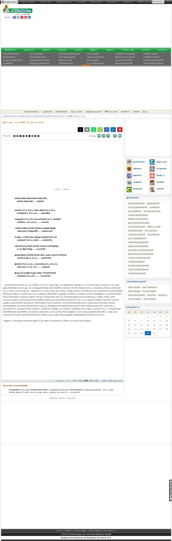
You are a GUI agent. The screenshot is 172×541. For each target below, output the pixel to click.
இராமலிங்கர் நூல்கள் (123, 63)
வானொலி (80, 2)
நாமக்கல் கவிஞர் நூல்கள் (153, 60)
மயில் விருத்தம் (134, 299)
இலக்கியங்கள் (10, 50)
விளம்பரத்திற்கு (94, 530)
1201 (96, 381)
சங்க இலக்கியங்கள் (11, 54)
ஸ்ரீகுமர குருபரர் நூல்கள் (125, 57)
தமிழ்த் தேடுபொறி (63, 2)
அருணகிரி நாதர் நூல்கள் (125, 54)
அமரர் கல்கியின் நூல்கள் (153, 63)
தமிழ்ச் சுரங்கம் (11, 2)
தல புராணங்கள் (36, 54)
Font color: (6, 136)
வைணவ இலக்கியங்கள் (39, 60)
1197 (75, 381)
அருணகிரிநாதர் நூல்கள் (42, 116)
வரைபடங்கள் (44, 2)
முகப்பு (62, 398)
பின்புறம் (53, 398)
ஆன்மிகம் (78, 50)
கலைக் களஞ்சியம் (27, 2)
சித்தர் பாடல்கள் (65, 60)
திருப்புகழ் (58, 116)
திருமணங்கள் (112, 2)
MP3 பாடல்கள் (143, 2)
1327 (105, 381)
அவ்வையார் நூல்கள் (95, 57)
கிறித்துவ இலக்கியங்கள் (39, 63)
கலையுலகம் (162, 50)
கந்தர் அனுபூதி (134, 291)
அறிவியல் (46, 50)
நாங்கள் (68, 530)
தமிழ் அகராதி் (95, 2)
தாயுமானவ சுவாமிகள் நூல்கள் (140, 250)
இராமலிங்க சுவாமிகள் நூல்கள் (141, 254)
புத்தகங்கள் (127, 2)
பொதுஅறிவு (62, 50)
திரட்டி (145, 112)
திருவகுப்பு (162, 295)
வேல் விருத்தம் (150, 299)
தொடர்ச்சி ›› (118, 381)
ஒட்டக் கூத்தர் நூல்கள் (96, 63)
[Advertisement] (114, 26)
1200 (91, 381)
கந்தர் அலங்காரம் (149, 287)
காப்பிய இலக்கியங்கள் (12, 60)
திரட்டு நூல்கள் (93, 54)
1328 (110, 381)
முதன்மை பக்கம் (9, 116)
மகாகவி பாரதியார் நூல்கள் (139, 258)
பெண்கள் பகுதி (128, 50)
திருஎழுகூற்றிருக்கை (136, 295)
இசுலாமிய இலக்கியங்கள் (69, 54)
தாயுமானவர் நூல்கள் (123, 60)
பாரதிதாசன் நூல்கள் (151, 57)
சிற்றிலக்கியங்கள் (66, 63)
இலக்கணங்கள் (9, 57)
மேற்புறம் (71, 398)
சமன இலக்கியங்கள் (67, 57)
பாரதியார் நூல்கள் (150, 54)
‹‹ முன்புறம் (59, 381)
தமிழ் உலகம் (29, 50)
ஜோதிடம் (93, 50)
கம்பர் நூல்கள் (92, 60)
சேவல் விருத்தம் (149, 291)
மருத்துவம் (109, 50)
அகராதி (136, 112)
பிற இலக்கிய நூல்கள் (137, 273)
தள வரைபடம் (109, 530)
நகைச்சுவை (146, 50)
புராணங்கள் (8, 63)
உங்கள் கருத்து (80, 530)
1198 (80, 381)
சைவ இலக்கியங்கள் (38, 57)
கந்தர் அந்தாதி (134, 287)
